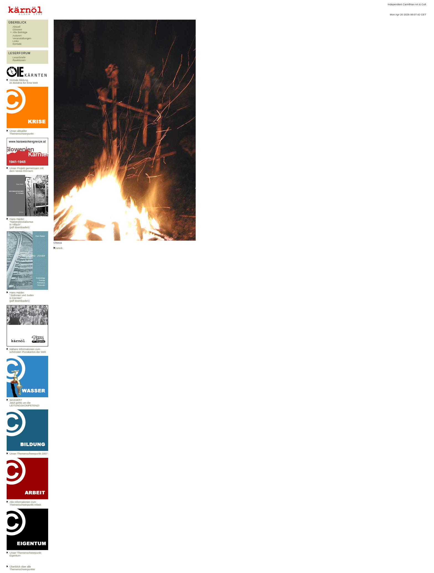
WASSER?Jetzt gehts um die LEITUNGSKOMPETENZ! (24, 403)
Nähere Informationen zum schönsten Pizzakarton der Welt (28, 350)
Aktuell (16, 26)
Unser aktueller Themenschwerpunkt (22, 132)
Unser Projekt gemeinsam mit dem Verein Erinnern (26, 169)
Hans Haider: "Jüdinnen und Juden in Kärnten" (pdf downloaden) (22, 296)
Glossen (17, 29)
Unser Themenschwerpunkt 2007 (29, 453)
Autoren (17, 35)
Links (16, 41)
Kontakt (17, 44)
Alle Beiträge (20, 32)
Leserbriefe (19, 57)
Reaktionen (19, 60)
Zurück (59, 248)
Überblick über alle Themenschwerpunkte (22, 568)
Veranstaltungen (22, 38)
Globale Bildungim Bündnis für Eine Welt (24, 81)
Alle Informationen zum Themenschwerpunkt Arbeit (25, 503)
